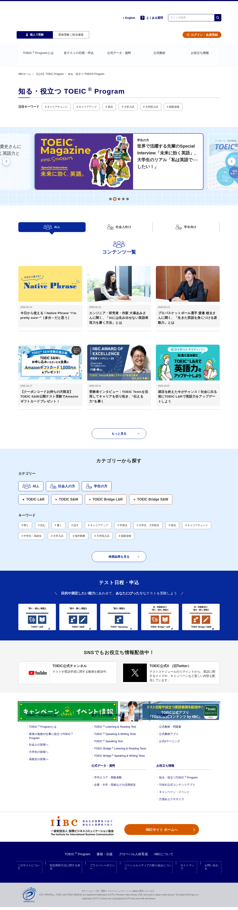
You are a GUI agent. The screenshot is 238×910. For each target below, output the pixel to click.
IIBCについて (166, 850)
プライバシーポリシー (103, 858)
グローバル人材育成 (134, 850)
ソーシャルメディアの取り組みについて (149, 858)
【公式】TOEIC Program (49, 53)
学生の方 (96, 445)
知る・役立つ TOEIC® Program (86, 53)
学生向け (186, 206)
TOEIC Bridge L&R (106, 458)
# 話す (75, 484)
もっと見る (126, 392)
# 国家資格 (173, 86)
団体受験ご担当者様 (70, 23)
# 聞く (25, 484)
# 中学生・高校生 (32, 494)
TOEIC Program (75, 850)
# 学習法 (122, 484)
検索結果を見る (124, 515)
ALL (52, 206)
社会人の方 (62, 445)
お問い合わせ (211, 858)
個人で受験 (35, 23)
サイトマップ (188, 858)
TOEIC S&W (66, 458)
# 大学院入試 (150, 86)
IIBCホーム (24, 53)
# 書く (58, 484)
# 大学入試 (128, 86)
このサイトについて (30, 858)
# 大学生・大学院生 (148, 484)
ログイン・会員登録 (202, 24)
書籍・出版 (103, 850)
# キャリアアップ (87, 86)
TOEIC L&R (33, 458)
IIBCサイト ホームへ (161, 822)
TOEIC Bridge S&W (150, 458)
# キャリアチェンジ (56, 86)
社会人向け (119, 206)
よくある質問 (151, 12)
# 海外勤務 (79, 494)
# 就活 (109, 86)
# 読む (41, 484)
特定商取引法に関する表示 (66, 858)
